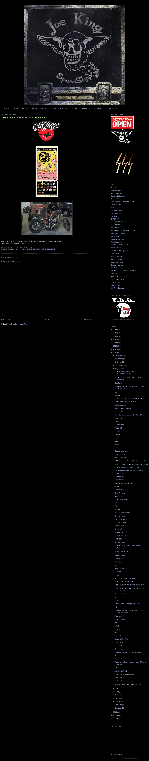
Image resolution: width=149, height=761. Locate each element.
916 (116, 565)
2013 (115, 346)
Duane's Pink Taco (121, 639)
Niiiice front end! (120, 555)
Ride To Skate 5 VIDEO (123, 483)
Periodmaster (119, 678)
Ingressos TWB (120, 522)
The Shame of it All (117, 279)
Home (47, 319)
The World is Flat (117, 210)
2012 (115, 349)
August (118, 369)
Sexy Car (118, 632)
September (119, 365)
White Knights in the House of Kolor (123, 230)
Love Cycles (115, 253)
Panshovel (118, 616)
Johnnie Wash (116, 285)
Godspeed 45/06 (117, 262)
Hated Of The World (118, 233)
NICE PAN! (119, 496)
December (119, 355)
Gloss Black (119, 490)
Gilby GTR (114, 274)
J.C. (116, 438)
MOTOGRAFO (116, 268)
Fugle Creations (116, 242)
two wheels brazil (49, 249)
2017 (115, 333)
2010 (115, 712)
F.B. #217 (118, 659)
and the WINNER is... (122, 542)
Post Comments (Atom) (19, 324)
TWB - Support (120, 619)
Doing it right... (120, 526)
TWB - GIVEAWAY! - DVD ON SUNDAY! (129, 585)
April (117, 698)
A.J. (116, 655)
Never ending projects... (123, 408)
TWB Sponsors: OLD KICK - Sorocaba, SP (24, 117)
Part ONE (118, 428)
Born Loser (115, 199)
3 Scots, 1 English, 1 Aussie (125, 578)
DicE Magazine (116, 193)
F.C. (116, 506)
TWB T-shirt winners (122, 499)
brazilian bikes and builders (20, 249)
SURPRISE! (119, 509)
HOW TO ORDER (20, 108)
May (117, 695)
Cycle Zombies (116, 205)
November (119, 359)
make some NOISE (122, 551)
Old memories (120, 516)
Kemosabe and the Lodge (120, 245)
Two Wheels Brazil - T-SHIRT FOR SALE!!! (130, 652)
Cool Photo (119, 559)
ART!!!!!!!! (118, 539)
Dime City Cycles (117, 256)
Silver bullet (119, 532)
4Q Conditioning (116, 190)
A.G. (116, 623)
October (118, 362)
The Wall (118, 636)
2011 (115, 352)
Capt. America (120, 493)
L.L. (116, 392)
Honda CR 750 (116, 276)
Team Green (119, 425)
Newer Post (5, 319)
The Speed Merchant (118, 222)
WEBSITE (86, 108)
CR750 (117, 421)
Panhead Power (120, 594)
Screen (117, 486)
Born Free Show (116, 259)
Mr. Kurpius (119, 412)
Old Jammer (119, 649)
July (117, 688)
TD (116, 448)
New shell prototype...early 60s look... (128, 684)
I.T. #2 (117, 626)
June (117, 692)
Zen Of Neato (115, 225)
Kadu (116, 441)
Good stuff (118, 383)
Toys (116, 600)
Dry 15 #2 (118, 529)
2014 (115, 343)
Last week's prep (121, 681)
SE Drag (118, 572)
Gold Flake (119, 642)
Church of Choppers (118, 196)
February (118, 705)
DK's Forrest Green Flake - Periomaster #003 (131, 464)
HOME (6, 108)
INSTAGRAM (113, 108)
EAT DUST (115, 219)
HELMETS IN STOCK (40, 108)
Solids (117, 444)
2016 (115, 336)
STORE (74, 108)
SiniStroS (114, 187)
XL (116, 597)
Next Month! (119, 480)
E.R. (116, 668)
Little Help (118, 629)
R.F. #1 (117, 395)
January (118, 708)
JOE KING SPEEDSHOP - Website (123, 271)
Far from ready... (121, 519)
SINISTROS (99, 108)
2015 (115, 339)
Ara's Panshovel (121, 458)
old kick (36, 249)
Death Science (116, 248)
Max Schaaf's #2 (121, 671)
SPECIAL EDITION (60, 108)
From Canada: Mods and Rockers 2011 (129, 415)
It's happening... (120, 405)
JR (116, 607)
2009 (115, 715)
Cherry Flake (119, 476)
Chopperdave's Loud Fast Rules (122, 202)
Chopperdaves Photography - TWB (127, 604)
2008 (115, 719)
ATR (112, 207)
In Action (118, 431)
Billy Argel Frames (117, 288)
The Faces (118, 562)
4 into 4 (117, 575)
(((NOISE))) (115, 216)
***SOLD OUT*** (121, 454)
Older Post (88, 319)
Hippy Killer (115, 228)
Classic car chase (121, 451)
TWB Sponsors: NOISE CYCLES (127, 467)
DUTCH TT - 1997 (121, 536)
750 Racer (118, 646)
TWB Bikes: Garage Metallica (125, 402)
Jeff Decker (115, 236)
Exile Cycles (115, 282)
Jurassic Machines (117, 239)
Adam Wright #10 (121, 568)
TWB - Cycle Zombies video (125, 674)
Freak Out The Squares (119, 251)
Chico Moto (115, 213)
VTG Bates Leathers (122, 513)
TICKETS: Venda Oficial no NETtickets (129, 398)
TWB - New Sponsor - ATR (124, 582)
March (117, 701)
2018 (115, 329)
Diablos (117, 435)
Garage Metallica (117, 265)
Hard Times (119, 418)
